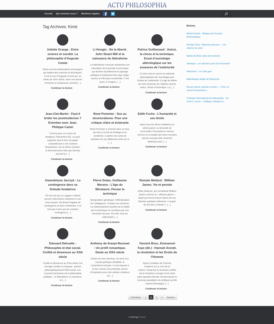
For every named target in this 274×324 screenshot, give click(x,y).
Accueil (48, 13)
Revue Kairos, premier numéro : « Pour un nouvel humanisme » (207, 89)
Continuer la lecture (62, 88)
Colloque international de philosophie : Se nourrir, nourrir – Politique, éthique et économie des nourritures (207, 100)
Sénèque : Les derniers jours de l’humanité (208, 63)
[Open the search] (226, 14)
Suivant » (171, 297)
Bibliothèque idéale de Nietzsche (202, 79)
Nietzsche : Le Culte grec (199, 71)
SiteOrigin (134, 317)
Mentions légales (90, 13)
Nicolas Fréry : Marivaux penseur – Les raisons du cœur (206, 46)
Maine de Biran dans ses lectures (203, 55)
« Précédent (135, 297)
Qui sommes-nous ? (67, 13)
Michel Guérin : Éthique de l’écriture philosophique (204, 35)
